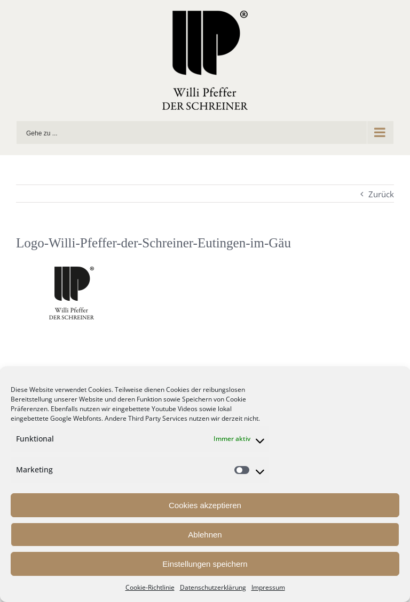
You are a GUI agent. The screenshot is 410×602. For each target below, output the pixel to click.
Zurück (381, 194)
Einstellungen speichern (204, 563)
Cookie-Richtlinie (150, 587)
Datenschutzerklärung (213, 587)
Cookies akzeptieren (205, 505)
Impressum (268, 587)
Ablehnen (205, 534)
